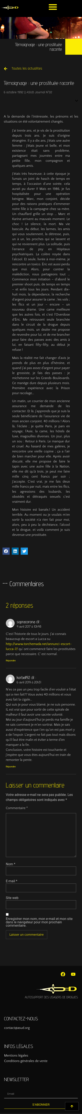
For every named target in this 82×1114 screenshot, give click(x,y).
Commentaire (17, 808)
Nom (10, 864)
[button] (53, 7)
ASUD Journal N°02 (39, 92)
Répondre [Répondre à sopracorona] (11, 660)
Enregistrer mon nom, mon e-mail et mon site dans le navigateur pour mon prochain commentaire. (39, 922)
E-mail (11, 881)
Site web (12, 898)
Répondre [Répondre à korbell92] (11, 766)
